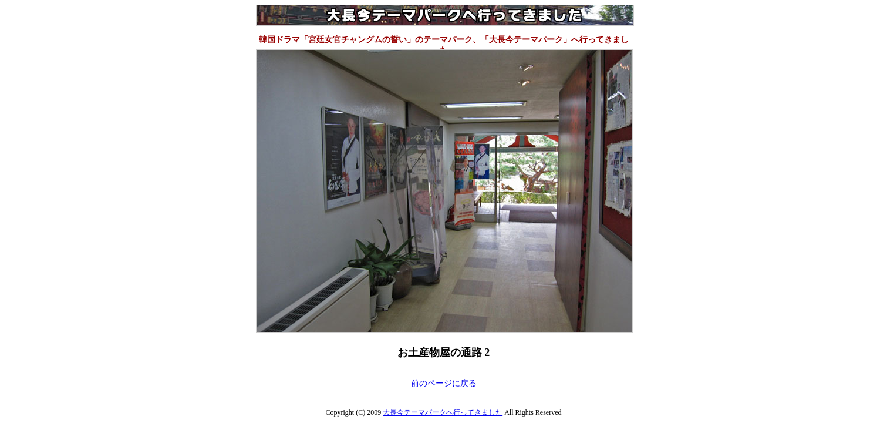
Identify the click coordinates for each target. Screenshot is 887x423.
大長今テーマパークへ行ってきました (442, 412)
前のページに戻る (444, 383)
